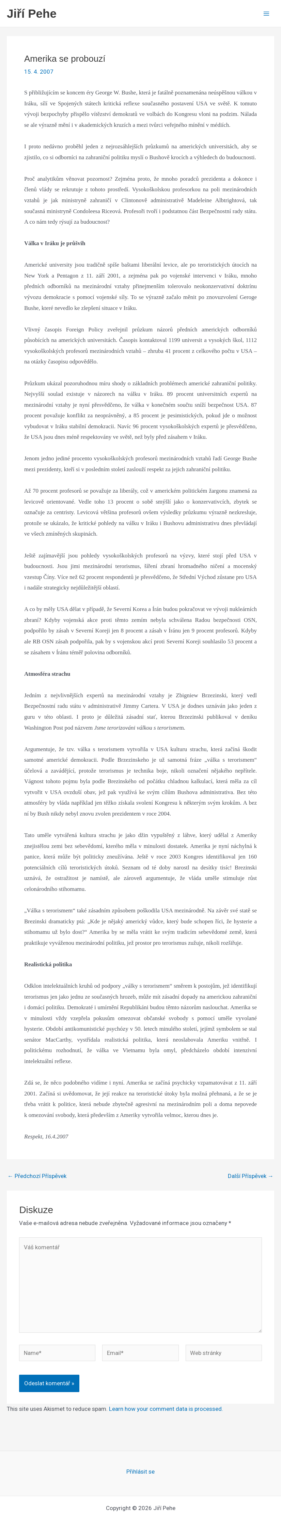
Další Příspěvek (251, 1176)
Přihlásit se (140, 1471)
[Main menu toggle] (267, 13)
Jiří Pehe (32, 13)
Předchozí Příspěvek (36, 1176)
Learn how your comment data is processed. (166, 1408)
